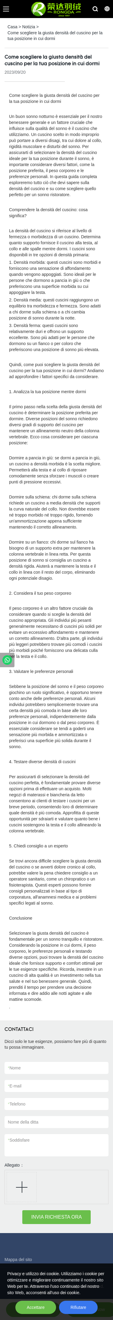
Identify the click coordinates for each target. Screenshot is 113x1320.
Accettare (36, 1307)
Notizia (28, 26)
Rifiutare (78, 1307)
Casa (12, 26)
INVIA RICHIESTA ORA (56, 1217)
